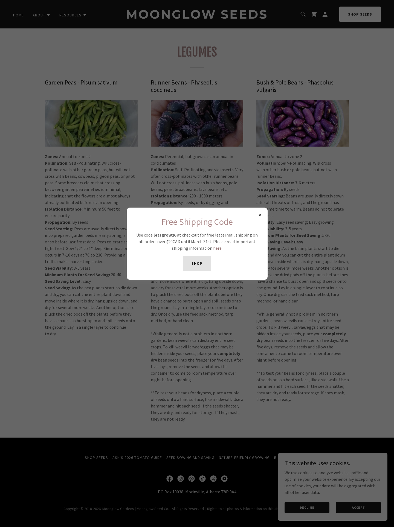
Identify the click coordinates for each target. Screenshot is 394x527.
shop (197, 263)
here (217, 248)
